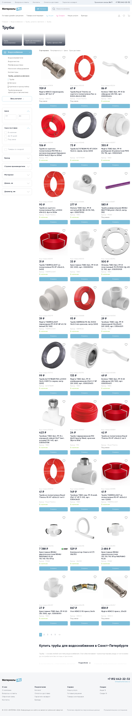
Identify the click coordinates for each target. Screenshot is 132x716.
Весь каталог (17, 99)
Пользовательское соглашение (115, 710)
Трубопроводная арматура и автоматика (18, 91)
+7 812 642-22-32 (123, 2)
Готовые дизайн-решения (12, 16)
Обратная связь (8, 696)
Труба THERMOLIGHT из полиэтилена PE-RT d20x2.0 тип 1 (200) (114, 497)
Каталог (38, 690)
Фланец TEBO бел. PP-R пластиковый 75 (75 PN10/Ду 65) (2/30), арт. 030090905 (115, 267)
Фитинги (12, 83)
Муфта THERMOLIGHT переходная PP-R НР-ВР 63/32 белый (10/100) (52, 324)
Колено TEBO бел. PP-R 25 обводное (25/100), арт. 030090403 (113, 381)
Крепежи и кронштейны (19, 87)
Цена (66, 50)
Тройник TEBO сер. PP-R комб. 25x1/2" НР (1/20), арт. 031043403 (83, 497)
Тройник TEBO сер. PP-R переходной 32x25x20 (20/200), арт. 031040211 (112, 324)
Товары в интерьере (34, 16)
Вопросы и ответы (22, 2)
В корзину (53, 106)
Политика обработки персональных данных (83, 710)
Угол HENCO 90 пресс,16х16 (82, 611)
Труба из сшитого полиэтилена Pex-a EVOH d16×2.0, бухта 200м (50, 210)
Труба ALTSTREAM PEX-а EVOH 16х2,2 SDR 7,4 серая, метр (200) (52, 381)
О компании (6, 2)
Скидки (61, 16)
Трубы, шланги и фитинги (18, 76)
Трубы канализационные (10, 41)
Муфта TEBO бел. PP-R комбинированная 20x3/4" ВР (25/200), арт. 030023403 (83, 381)
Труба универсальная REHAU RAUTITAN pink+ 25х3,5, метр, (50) (114, 210)
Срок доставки (74, 50)
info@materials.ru (122, 682)
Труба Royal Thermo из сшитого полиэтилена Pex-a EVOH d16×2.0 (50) (83, 94)
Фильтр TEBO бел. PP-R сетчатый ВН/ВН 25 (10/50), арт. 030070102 (82, 210)
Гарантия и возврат (70, 2)
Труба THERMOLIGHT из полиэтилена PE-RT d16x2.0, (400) (51, 267)
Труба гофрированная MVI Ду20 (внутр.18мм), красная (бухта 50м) (82, 438)
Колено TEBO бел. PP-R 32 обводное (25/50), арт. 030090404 (113, 94)
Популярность (56, 50)
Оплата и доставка (51, 2)
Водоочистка (13, 61)
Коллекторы (13, 72)
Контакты (36, 2)
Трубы (11, 79)
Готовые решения (74, 693)
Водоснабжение (17, 52)
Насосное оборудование (18, 69)
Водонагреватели (15, 58)
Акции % (103, 690)
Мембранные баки (15, 65)
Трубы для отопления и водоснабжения (33, 41)
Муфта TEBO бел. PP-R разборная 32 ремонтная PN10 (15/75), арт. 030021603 (115, 151)
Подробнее (83, 663)
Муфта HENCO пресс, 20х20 (113, 611)
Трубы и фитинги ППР (54, 43)
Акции (49, 16)
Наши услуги (73, 16)
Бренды (84, 16)
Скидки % (103, 693)
